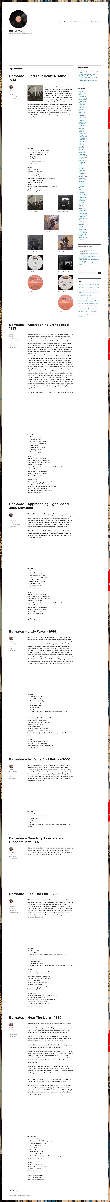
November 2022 (83, 157)
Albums (65, 22)
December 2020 (83, 194)
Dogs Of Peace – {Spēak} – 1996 (87, 74)
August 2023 (82, 143)
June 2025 (81, 107)
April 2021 (81, 188)
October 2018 (82, 236)
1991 (98, 290)
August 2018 (82, 239)
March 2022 (82, 170)
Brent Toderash (13, 1027)
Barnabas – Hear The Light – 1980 (35, 1017)
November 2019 (83, 215)
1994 (87, 292)
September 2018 (83, 237)
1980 (10, 1034)
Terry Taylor (94, 314)
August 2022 (82, 162)
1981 (83, 287)
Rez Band (80, 311)
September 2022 (83, 160)
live (79, 303)
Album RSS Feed (96, 22)
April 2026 (81, 91)
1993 (83, 292)
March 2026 (82, 93)
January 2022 (82, 173)
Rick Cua (87, 311)
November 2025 (83, 99)
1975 (83, 284)
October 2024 (82, 120)
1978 (94, 284)
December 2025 (83, 98)
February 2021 (82, 191)
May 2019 (81, 224)
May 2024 (81, 128)
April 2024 (81, 130)
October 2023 (82, 139)
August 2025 (82, 104)
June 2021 (81, 184)
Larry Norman (96, 300)
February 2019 (82, 229)
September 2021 (83, 179)
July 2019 (81, 221)
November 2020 (83, 196)
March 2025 (82, 112)
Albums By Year (75, 22)
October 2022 (82, 159)
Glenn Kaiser (81, 300)
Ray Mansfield (12, 90)
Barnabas (14, 96)
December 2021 (83, 175)
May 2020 (81, 205)
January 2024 (82, 135)
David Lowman (13, 338)
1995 (91, 292)
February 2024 (82, 133)
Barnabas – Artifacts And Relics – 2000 (39, 759)
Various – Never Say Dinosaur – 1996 (88, 80)
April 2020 (81, 207)
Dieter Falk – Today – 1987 (85, 76)
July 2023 (81, 144)
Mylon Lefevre (81, 306)
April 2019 (81, 226)
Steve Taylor (81, 314)
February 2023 (82, 152)
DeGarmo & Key (92, 298)
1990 (94, 290)
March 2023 (82, 151)
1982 (10, 96)
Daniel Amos (88, 295)
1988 (87, 290)
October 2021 (82, 178)
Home (59, 22)
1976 (87, 284)
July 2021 (81, 183)
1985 (98, 287)
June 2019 (81, 223)
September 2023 (83, 141)
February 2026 (82, 95)
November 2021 (83, 176)
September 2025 (83, 103)
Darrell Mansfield (82, 298)
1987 (83, 290)
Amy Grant (96, 292)
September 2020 (83, 199)
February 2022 (82, 171)
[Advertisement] (55, 54)
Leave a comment (13, 98)
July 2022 (81, 163)
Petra (88, 306)
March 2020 (82, 208)
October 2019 (82, 216)
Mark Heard (85, 303)
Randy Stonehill (82, 308)
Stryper (88, 314)
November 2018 (83, 234)
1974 (79, 284)
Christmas (80, 295)
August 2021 (82, 181)
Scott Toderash (12, 518)
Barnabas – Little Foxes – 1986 (32, 631)
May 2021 (81, 186)
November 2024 (83, 119)
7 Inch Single (12, 856)
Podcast (85, 22)
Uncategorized (13, 1032)
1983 (10, 345)
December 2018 (83, 232)
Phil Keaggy (94, 306)
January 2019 (82, 231)
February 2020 (82, 210)
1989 (91, 290)
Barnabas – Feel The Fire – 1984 (34, 894)
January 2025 (82, 115)
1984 (10, 910)
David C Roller (82, 259)
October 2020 (82, 197)
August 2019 (82, 220)
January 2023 (82, 154)
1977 (91, 284)
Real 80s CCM (17, 30)
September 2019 (83, 218)
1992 (79, 292)
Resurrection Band (92, 308)
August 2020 (82, 200)
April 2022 (81, 168)
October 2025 (82, 101)
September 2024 (83, 122)
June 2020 (81, 204)
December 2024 (83, 117)
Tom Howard (81, 316)
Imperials (88, 300)
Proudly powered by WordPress (24, 1195)
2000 (13, 524)
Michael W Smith (93, 303)
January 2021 (82, 192)
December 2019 (83, 213)
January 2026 (82, 96)
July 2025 (81, 106)
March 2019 (82, 228)
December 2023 (83, 136)
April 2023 (81, 149)
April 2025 (81, 111)
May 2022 (81, 167)
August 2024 (82, 123)
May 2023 (81, 147)
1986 (10, 648)
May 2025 (81, 109)
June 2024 (81, 127)
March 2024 (82, 131)
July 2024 (81, 125)
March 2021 (82, 189)
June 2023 (81, 146)
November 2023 (83, 138)
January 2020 (82, 212)
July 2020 (81, 202)
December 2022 (83, 155)
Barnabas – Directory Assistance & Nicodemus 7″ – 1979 (36, 840)
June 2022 (81, 165)
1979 (10, 858)
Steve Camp (94, 311)
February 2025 (82, 114)
